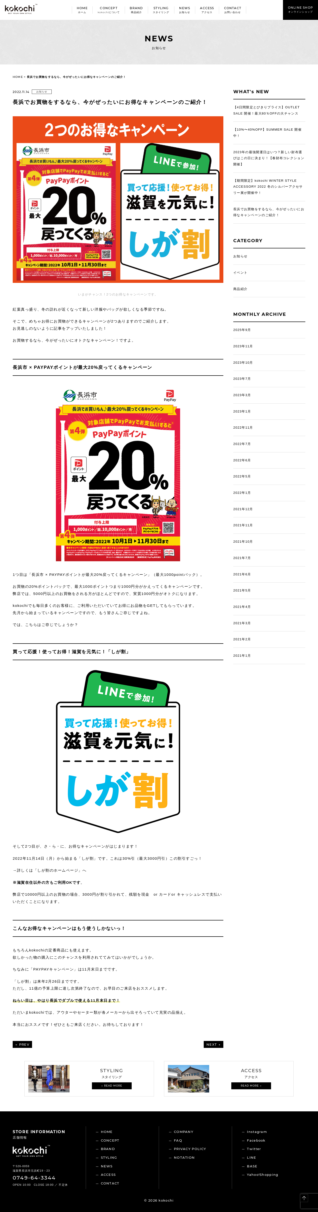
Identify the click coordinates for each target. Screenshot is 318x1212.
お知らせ (41, 91)
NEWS (107, 1166)
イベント (240, 272)
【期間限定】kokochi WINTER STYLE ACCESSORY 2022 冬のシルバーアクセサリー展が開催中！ (268, 187)
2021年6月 (242, 574)
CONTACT (110, 1183)
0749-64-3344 (34, 1178)
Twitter (254, 1149)
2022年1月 (242, 493)
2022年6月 (242, 460)
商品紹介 (240, 289)
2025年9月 (242, 330)
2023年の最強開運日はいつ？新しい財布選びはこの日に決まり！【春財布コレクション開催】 (268, 158)
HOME (18, 77)
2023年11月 (243, 346)
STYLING (109, 1157)
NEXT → (213, 1044)
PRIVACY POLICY (190, 1149)
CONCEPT (110, 1140)
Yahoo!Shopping (262, 1175)
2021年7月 (242, 558)
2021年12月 (243, 509)
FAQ (178, 1140)
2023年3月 (242, 395)
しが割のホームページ (57, 870)
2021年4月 (242, 607)
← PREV (22, 1044)
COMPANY (183, 1132)
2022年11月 (243, 427)
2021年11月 (243, 525)
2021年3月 (242, 623)
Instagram (257, 1132)
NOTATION (184, 1157)
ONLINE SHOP (300, 9)
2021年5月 (242, 590)
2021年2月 (242, 639)
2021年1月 (242, 655)
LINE (251, 1157)
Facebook (256, 1140)
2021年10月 (243, 541)
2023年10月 (243, 362)
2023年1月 (242, 411)
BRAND (108, 1149)
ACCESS (108, 1175)
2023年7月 (242, 379)
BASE (252, 1166)
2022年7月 (242, 444)
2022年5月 (242, 476)
